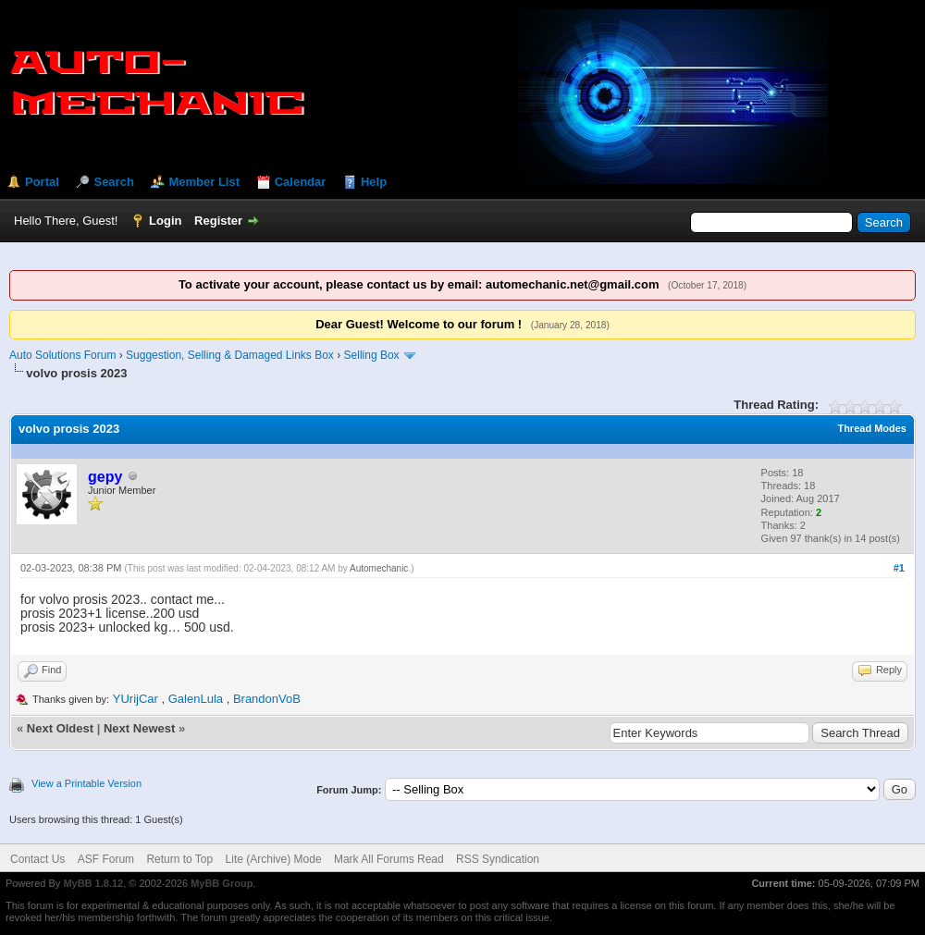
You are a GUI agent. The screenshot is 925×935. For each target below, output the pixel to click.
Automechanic (379, 568)
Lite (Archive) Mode (274, 859)
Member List (204, 182)
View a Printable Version (86, 783)
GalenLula (195, 699)
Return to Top (179, 859)
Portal (42, 182)
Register (218, 221)
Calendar (301, 182)
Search (113, 182)
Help (374, 182)
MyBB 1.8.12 (93, 883)
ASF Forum (106, 859)
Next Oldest (60, 728)
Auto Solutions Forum (62, 355)
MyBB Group (222, 883)
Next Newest (139, 728)
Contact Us (37, 859)
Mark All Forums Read (389, 859)
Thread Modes (871, 428)
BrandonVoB (267, 699)
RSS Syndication (497, 859)
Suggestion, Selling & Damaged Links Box (230, 355)
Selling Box (372, 355)
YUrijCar (135, 699)
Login (165, 221)
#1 (899, 567)
